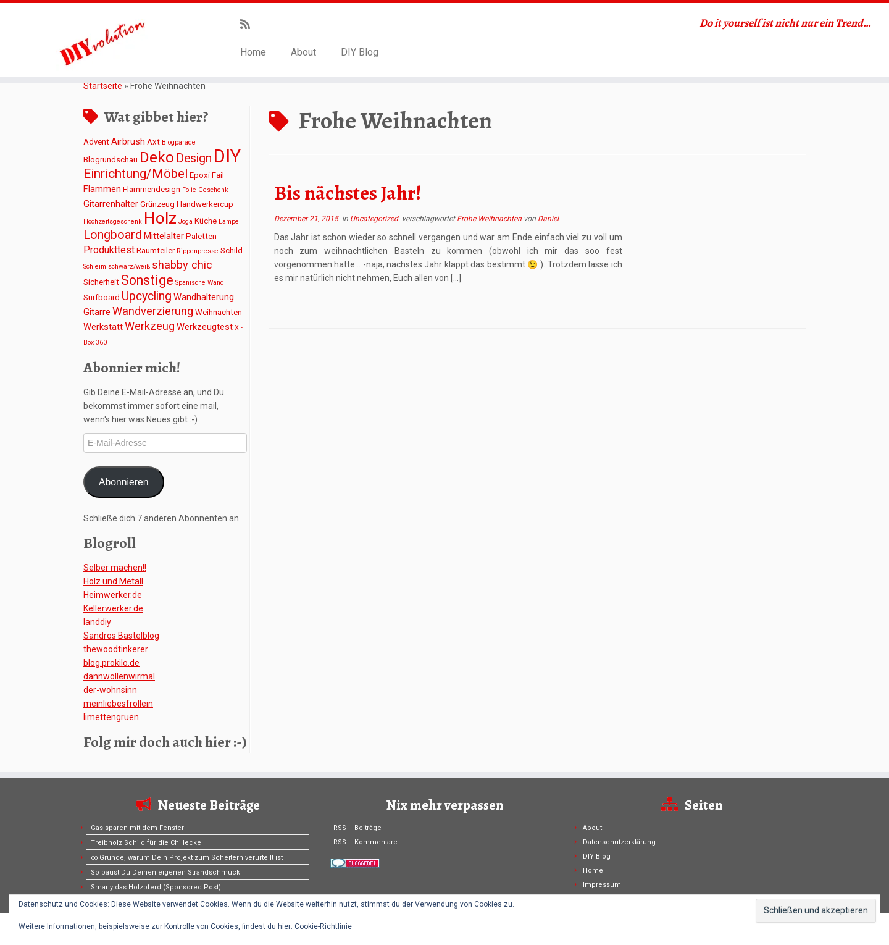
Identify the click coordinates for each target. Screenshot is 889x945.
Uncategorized (375, 218)
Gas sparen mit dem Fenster (137, 828)
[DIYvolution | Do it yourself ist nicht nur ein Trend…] (102, 40)
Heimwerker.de (112, 595)
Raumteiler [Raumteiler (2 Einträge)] (155, 250)
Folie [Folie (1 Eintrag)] (189, 190)
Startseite (102, 86)
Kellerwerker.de (113, 608)
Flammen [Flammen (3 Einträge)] (102, 189)
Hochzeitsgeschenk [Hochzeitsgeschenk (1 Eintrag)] (112, 221)
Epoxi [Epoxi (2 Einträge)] (200, 175)
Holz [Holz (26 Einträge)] (160, 218)
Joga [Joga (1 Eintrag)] (185, 221)
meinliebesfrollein (118, 703)
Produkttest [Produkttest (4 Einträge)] (109, 250)
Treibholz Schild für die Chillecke (146, 843)
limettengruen (111, 717)
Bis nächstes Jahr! (348, 192)
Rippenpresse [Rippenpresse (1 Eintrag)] (198, 251)
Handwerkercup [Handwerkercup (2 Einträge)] (205, 204)
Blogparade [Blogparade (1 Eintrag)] (179, 142)
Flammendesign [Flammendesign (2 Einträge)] (151, 189)
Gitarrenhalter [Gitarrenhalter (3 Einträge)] (110, 203)
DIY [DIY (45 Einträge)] (227, 156)
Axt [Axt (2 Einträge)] (153, 141)
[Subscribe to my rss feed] (249, 24)
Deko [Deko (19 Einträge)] (157, 157)
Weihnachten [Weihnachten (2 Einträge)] (218, 312)
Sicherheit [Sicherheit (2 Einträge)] (101, 282)
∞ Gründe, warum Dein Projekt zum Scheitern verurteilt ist (187, 858)
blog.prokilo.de (111, 663)
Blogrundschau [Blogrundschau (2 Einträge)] (110, 159)
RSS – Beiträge (357, 828)
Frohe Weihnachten (490, 218)
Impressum (602, 885)
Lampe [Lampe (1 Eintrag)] (229, 221)
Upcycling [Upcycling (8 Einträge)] (147, 296)
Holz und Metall (113, 581)
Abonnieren (124, 482)
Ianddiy (97, 622)
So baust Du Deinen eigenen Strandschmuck (165, 872)
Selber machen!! (114, 568)
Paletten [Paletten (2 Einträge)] (201, 236)
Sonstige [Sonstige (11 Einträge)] (147, 280)
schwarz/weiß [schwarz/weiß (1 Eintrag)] (129, 266)
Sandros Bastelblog (121, 635)
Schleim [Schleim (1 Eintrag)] (94, 266)
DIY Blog (359, 52)
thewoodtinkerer (115, 649)
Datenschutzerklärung (619, 842)
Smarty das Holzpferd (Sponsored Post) (156, 887)
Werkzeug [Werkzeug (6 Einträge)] (150, 325)
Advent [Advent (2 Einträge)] (96, 141)
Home (253, 52)
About (303, 52)
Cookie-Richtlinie (323, 926)
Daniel (548, 218)
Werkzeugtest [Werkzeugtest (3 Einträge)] (205, 326)
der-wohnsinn (110, 690)
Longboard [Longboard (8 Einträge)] (112, 235)
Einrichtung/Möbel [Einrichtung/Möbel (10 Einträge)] (135, 173)
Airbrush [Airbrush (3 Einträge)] (128, 141)
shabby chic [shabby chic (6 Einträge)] (182, 264)
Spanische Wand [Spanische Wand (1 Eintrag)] (199, 283)
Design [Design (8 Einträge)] (194, 158)
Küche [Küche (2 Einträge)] (205, 220)
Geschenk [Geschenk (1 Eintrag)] (213, 190)
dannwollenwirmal (119, 676)
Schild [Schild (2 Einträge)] (231, 250)
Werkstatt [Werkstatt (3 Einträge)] (103, 326)
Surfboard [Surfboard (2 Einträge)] (101, 297)
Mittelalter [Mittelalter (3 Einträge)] (164, 236)
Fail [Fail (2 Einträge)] (218, 175)
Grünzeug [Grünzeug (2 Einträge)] (157, 204)
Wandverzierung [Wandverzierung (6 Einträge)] (152, 310)
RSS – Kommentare (365, 842)
